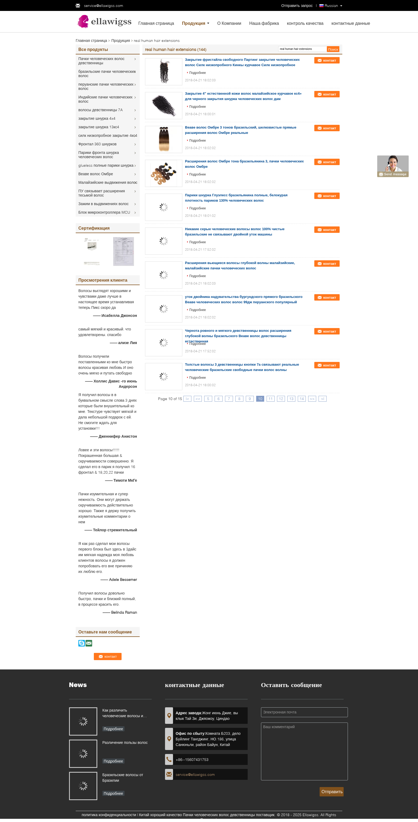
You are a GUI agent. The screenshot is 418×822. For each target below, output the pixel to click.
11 (270, 398)
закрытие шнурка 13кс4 (98, 127)
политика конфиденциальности (109, 814)
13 (291, 398)
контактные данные (350, 23)
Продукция (193, 23)
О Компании (229, 23)
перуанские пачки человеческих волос (106, 86)
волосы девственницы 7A (100, 109)
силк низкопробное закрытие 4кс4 (107, 135)
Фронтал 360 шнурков (97, 144)
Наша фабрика (264, 23)
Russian (331, 5)
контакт (329, 60)
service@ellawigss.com (103, 5)
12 (281, 398)
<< (197, 398)
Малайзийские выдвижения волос (107, 182)
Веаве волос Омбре (95, 173)
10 (260, 398)
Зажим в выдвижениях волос (103, 203)
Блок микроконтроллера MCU (104, 212)
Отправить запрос (297, 5)
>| (322, 398)
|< (187, 398)
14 (302, 398)
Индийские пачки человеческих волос (105, 99)
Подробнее (197, 73)
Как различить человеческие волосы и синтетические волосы (122, 713)
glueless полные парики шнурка (106, 165)
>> (312, 398)
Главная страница (156, 23)
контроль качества (305, 23)
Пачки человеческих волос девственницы (101, 60)
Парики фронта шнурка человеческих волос (98, 154)
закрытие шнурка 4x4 (96, 118)
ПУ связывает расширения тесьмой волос (101, 193)
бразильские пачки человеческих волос (107, 73)
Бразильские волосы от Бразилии (122, 777)
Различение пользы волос (125, 742)
